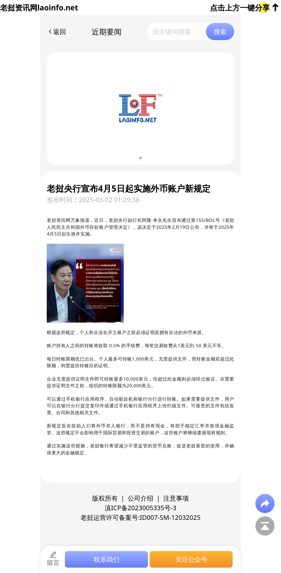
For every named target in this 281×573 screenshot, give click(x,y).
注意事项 (176, 498)
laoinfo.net (57, 7)
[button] (140, 158)
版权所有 (105, 498)
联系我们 (106, 559)
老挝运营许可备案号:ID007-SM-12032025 (140, 517)
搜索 (220, 31)
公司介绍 (140, 498)
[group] (140, 108)
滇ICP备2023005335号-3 (141, 507)
